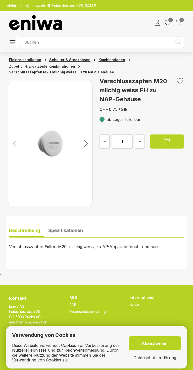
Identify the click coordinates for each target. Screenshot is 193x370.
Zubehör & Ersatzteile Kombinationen (42, 66)
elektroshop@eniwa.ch (28, 322)
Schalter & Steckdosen (69, 60)
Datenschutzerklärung (87, 311)
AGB (72, 305)
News (134, 305)
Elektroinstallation (25, 60)
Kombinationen (112, 60)
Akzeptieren (155, 343)
